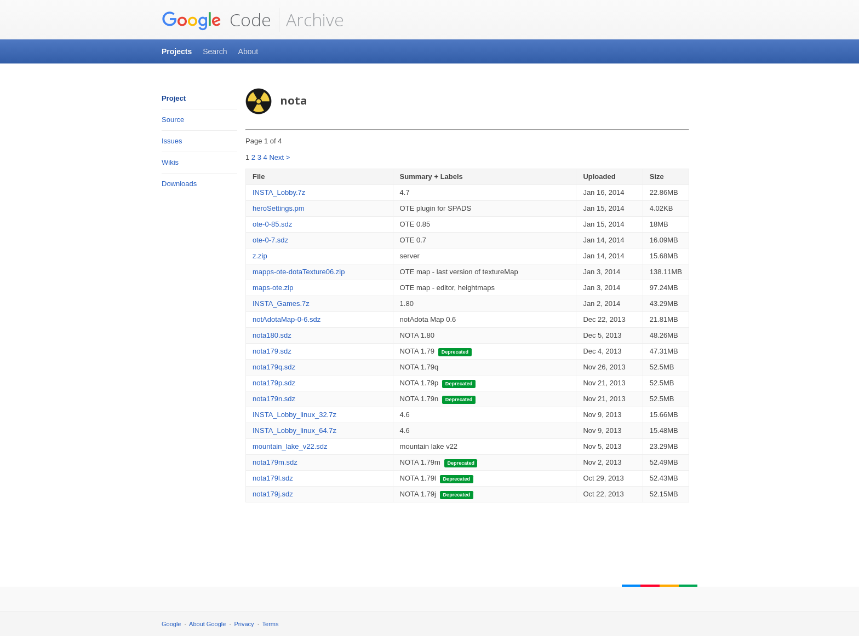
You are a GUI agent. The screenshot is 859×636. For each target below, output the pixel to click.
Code (216, 20)
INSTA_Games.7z (281, 303)
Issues (172, 141)
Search (215, 51)
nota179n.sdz (274, 399)
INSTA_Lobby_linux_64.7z (294, 430)
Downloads (179, 184)
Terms (270, 624)
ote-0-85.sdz (272, 224)
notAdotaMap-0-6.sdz (286, 319)
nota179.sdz (272, 351)
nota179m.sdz (275, 462)
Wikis (170, 162)
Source (173, 119)
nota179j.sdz (273, 494)
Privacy (244, 624)
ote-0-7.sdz (270, 240)
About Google (207, 624)
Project (174, 98)
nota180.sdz (272, 335)
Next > (279, 157)
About (248, 51)
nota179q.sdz (274, 367)
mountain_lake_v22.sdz (290, 446)
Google (171, 624)
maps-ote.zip (273, 288)
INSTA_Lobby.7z (279, 192)
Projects (177, 51)
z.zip (260, 256)
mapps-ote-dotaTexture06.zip (299, 272)
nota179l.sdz (273, 478)
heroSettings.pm (279, 208)
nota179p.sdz (274, 383)
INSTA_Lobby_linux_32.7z (294, 414)
